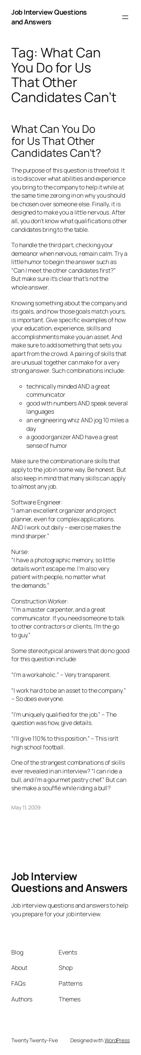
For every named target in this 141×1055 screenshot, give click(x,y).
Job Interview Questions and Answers (49, 17)
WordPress (117, 1040)
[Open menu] (125, 17)
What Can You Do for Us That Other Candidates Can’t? (56, 141)
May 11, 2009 (26, 807)
